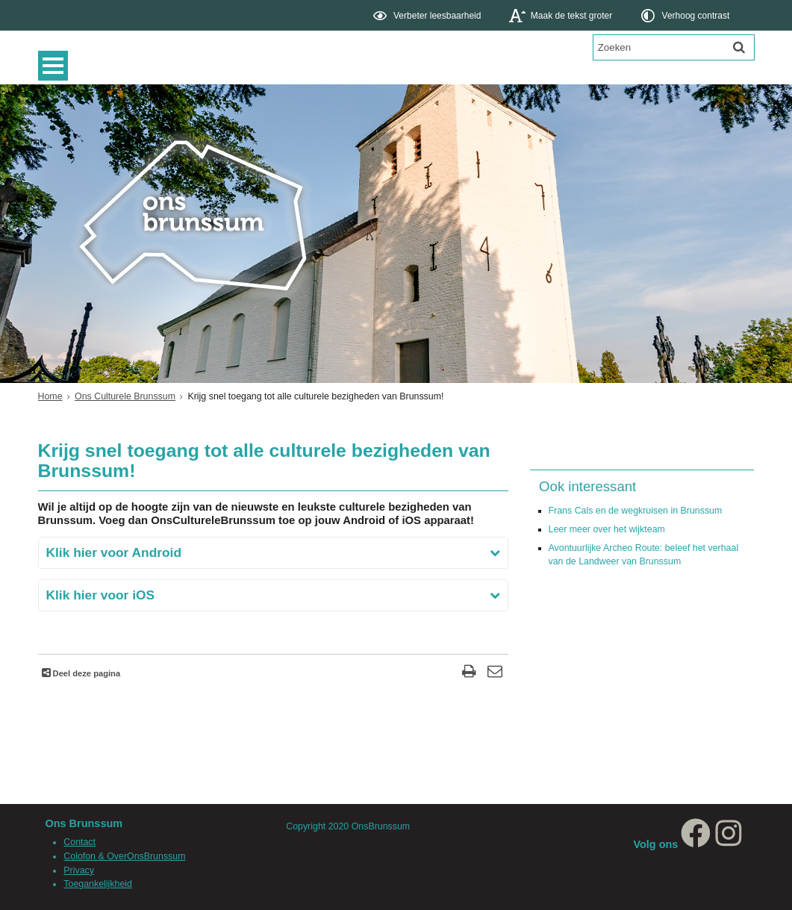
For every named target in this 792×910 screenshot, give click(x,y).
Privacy (78, 870)
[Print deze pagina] (469, 673)
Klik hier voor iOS (100, 595)
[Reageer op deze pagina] (495, 673)
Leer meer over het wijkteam (607, 529)
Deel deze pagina (86, 673)
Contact (79, 842)
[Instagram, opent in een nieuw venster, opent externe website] (728, 844)
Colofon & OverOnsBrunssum (124, 856)
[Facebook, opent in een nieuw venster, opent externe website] (696, 844)
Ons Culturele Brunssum (125, 396)
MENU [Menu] (56, 66)
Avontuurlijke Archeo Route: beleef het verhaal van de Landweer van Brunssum (644, 555)
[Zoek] (739, 47)
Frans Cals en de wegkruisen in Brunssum (636, 510)
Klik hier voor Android (113, 552)
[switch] (428, 15)
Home (50, 396)
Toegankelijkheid (97, 884)
